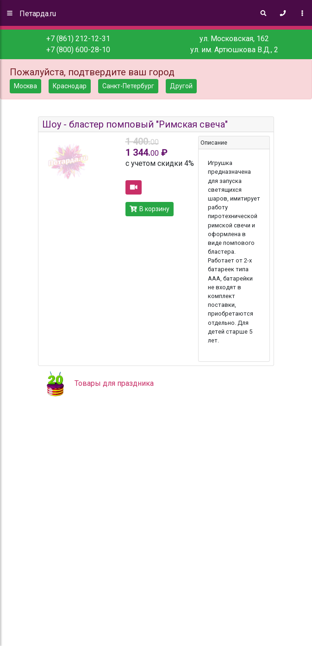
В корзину (150, 209)
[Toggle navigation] (302, 13)
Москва (25, 86)
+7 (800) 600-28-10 (78, 49)
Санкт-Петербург (128, 86)
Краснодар (70, 86)
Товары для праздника (114, 383)
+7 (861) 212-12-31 (78, 38)
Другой (181, 86)
